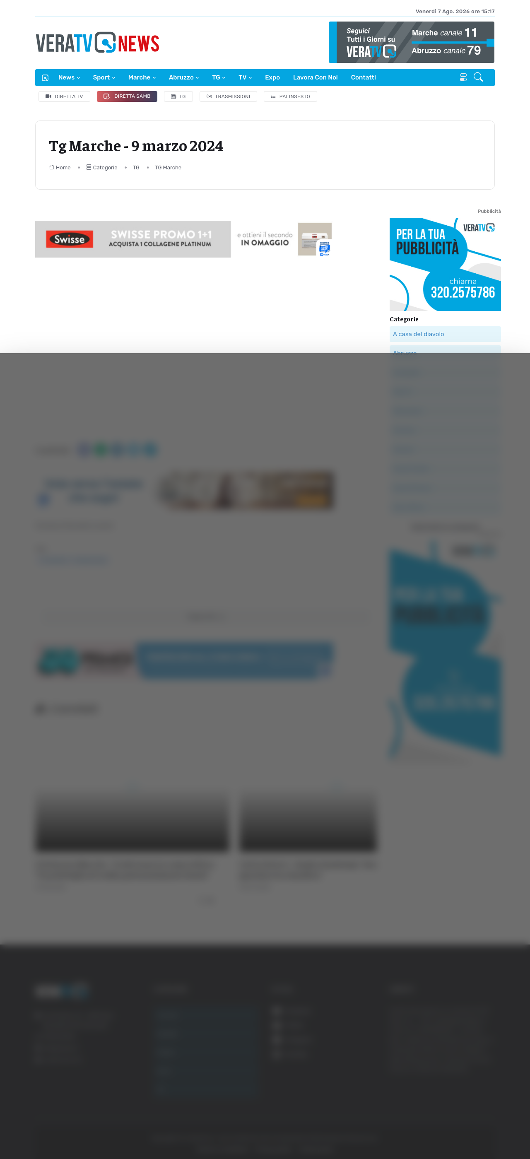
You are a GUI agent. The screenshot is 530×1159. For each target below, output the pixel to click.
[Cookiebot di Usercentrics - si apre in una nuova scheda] (70, 1129)
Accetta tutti (446, 1023)
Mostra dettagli (452, 1129)
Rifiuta (446, 1078)
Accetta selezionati (446, 1051)
